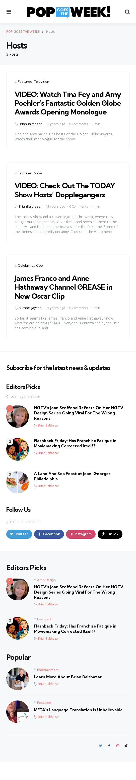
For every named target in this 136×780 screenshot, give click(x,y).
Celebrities (26, 283)
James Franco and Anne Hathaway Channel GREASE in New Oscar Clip (64, 304)
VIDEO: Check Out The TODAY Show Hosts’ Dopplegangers (56, 203)
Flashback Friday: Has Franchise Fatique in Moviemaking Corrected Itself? (75, 461)
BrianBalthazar (30, 132)
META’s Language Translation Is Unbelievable (78, 727)
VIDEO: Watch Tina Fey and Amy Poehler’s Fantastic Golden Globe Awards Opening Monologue (64, 107)
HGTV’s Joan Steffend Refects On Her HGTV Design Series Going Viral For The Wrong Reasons (78, 430)
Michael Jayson (30, 325)
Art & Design (46, 598)
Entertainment (47, 687)
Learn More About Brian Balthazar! (68, 694)
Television (41, 81)
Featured (25, 81)
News (38, 182)
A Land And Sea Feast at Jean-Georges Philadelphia (72, 494)
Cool (39, 283)
